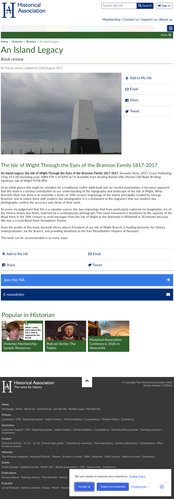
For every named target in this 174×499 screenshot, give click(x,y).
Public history (137, 35)
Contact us (131, 19)
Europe (46, 488)
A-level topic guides (53, 443)
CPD (18, 419)
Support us (149, 19)
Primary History (110, 419)
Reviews (31, 41)
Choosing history (103, 443)
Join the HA (59, 409)
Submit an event (131, 456)
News (19, 409)
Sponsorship (94, 467)
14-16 (27, 443)
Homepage (8, 409)
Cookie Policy (137, 476)
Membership (111, 19)
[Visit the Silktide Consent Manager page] (162, 487)
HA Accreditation (73, 419)
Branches (118, 35)
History (63, 477)
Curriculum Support (12, 430)
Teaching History (30, 477)
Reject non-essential (112, 486)
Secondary (34, 28)
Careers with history (126, 443)
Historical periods (11, 443)
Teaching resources (150, 430)
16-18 (36, 443)
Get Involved (44, 409)
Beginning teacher (33, 419)
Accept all (84, 486)
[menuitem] (11, 28)
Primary (11, 28)
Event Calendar (10, 467)
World (55, 488)
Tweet (132, 111)
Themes (66, 35)
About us (165, 19)
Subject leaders (53, 419)
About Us (29, 409)
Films (105, 35)
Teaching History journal (124, 430)
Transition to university (79, 443)
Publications (140, 28)
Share (131, 100)
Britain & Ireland (31, 488)
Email (131, 89)
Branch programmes (67, 467)
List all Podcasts (11, 488)
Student (57, 28)
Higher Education (86, 28)
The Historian (49, 477)
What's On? (47, 467)
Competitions (92, 419)
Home (4, 41)
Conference (127, 419)
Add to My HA (138, 78)
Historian (115, 28)
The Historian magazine (16, 35)
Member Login (76, 409)
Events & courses (86, 35)
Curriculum (8, 419)
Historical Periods (46, 35)
